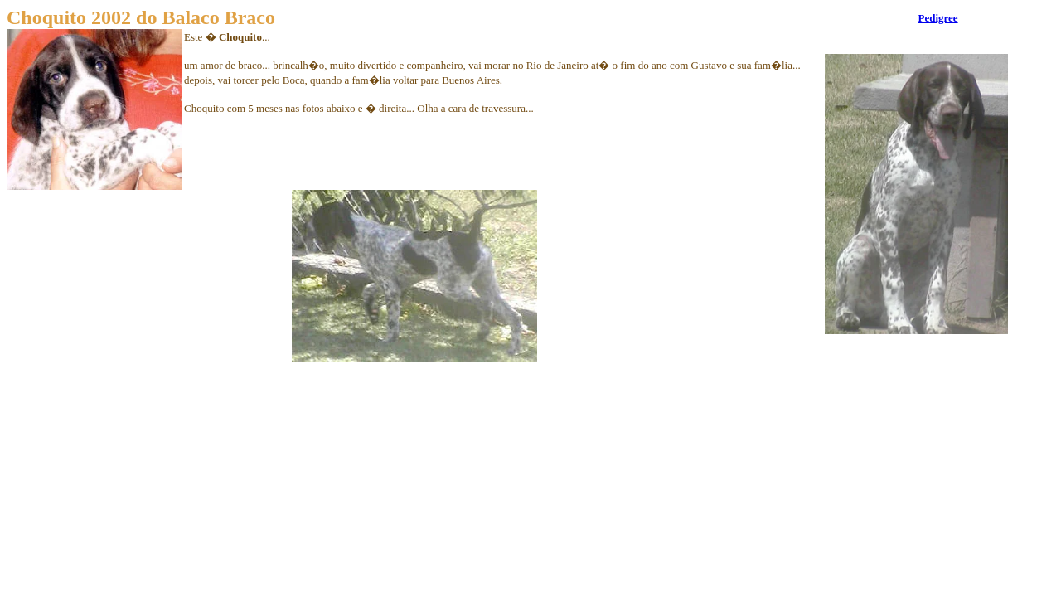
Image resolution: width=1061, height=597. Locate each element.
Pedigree (937, 18)
